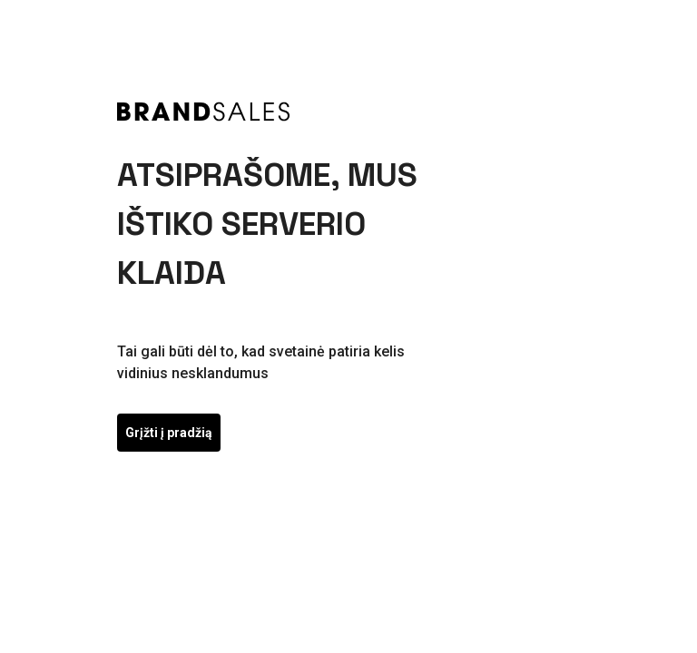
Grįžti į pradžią (168, 432)
